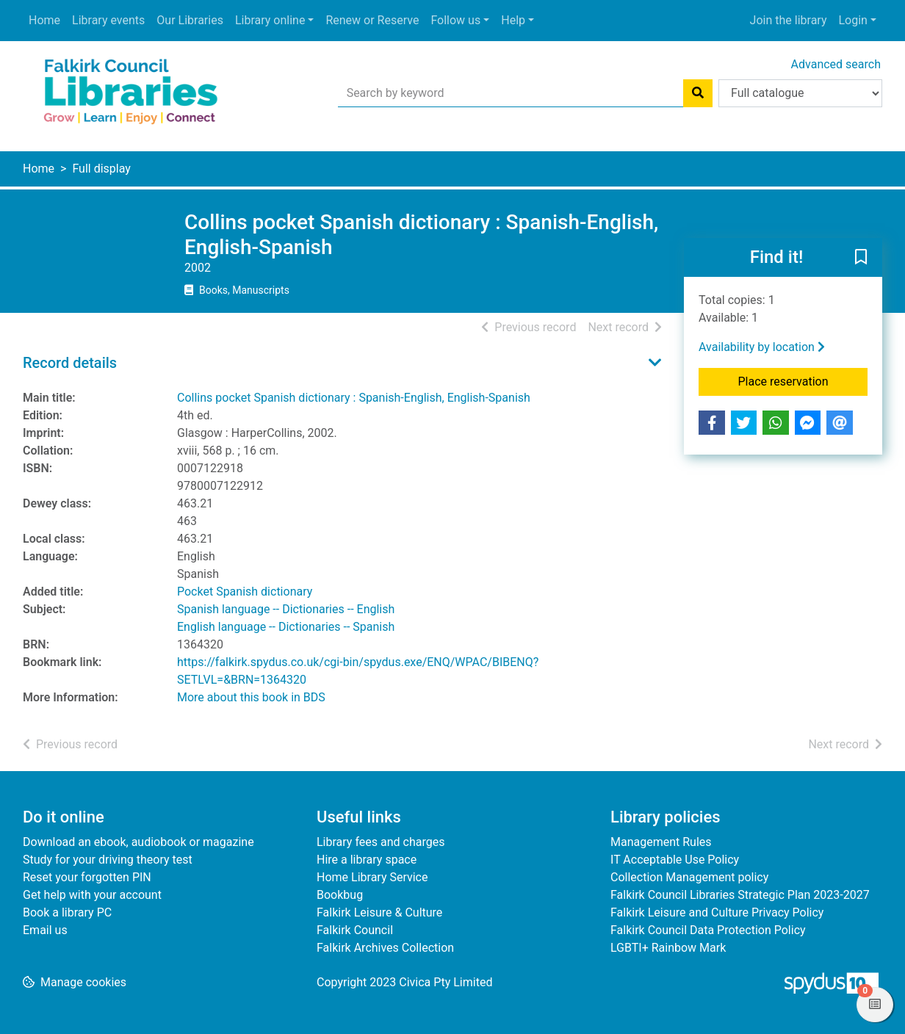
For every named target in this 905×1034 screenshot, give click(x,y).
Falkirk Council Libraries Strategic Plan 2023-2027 (740, 895)
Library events (108, 20)
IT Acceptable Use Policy (674, 860)
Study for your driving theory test (107, 860)
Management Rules (661, 842)
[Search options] (800, 93)
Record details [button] (70, 363)
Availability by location (762, 347)
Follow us (455, 20)
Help (513, 20)
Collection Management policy (689, 877)
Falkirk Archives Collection (385, 948)
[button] (861, 258)
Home (44, 20)
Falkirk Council (355, 930)
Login (852, 20)
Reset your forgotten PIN (87, 877)
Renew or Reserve (372, 20)
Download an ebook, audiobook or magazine (138, 842)
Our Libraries (189, 20)
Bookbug (340, 895)
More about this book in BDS (251, 697)
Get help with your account (92, 895)
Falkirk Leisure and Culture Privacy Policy (716, 912)
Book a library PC (67, 912)
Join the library (788, 20)
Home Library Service (372, 877)
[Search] (698, 93)
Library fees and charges (380, 842)
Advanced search (836, 64)
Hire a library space (367, 860)
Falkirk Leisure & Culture (379, 912)
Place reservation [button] (803, 380)
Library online (270, 20)
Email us (45, 930)
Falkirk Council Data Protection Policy (708, 930)
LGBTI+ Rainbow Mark (668, 948)
